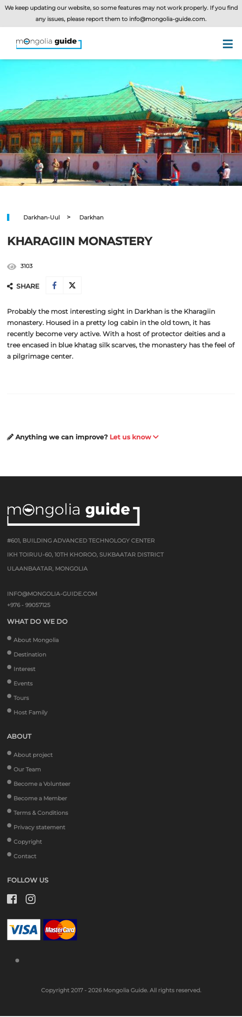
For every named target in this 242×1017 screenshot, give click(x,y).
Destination (30, 655)
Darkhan (91, 217)
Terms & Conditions (41, 813)
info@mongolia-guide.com (167, 18)
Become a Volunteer (42, 784)
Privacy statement (39, 828)
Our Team (27, 770)
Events (23, 684)
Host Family (31, 713)
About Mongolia (36, 640)
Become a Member (40, 799)
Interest (24, 669)
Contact (25, 857)
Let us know (134, 438)
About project (33, 755)
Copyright (28, 842)
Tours (21, 698)
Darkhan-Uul (41, 217)
